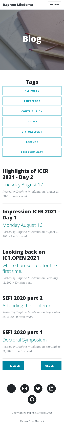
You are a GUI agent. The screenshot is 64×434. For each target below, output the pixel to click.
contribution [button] (32, 111)
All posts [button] (32, 90)
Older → (51, 365)
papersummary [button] (32, 152)
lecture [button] (32, 142)
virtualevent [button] (32, 131)
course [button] (32, 121)
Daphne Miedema (18, 4)
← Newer (13, 365)
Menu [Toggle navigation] (54, 4)
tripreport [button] (32, 101)
